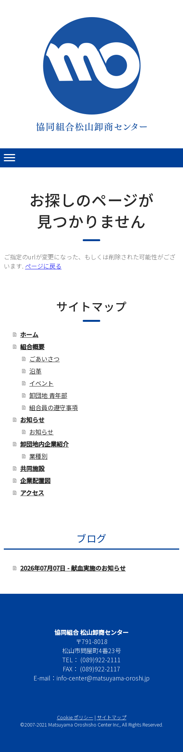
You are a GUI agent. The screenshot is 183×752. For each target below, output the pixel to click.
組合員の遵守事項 (53, 407)
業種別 (38, 456)
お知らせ (32, 419)
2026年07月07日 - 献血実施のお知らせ (73, 567)
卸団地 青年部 (48, 395)
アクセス (32, 492)
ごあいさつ (44, 358)
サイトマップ (111, 717)
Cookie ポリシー (75, 717)
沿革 (35, 370)
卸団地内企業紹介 (44, 443)
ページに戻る (43, 265)
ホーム (29, 334)
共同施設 (32, 468)
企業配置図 (35, 480)
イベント (41, 383)
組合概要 (32, 346)
